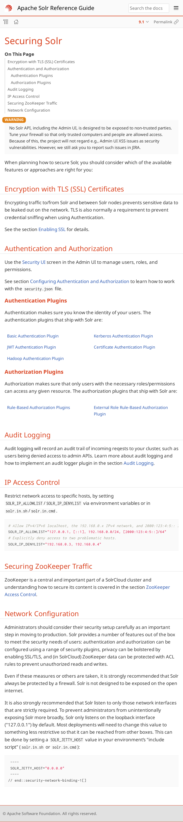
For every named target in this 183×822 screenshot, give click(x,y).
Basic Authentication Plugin (33, 336)
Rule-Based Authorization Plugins (38, 407)
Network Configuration (29, 110)
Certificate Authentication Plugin (124, 347)
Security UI (34, 262)
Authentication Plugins (32, 75)
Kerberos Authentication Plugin (123, 336)
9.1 (141, 21)
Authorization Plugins (31, 82)
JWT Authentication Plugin (31, 347)
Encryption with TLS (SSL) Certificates (41, 61)
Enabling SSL (52, 229)
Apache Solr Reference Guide (55, 8)
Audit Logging (21, 89)
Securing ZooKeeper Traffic (32, 103)
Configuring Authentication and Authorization (79, 281)
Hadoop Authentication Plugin (35, 358)
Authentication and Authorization (38, 68)
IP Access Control (24, 96)
